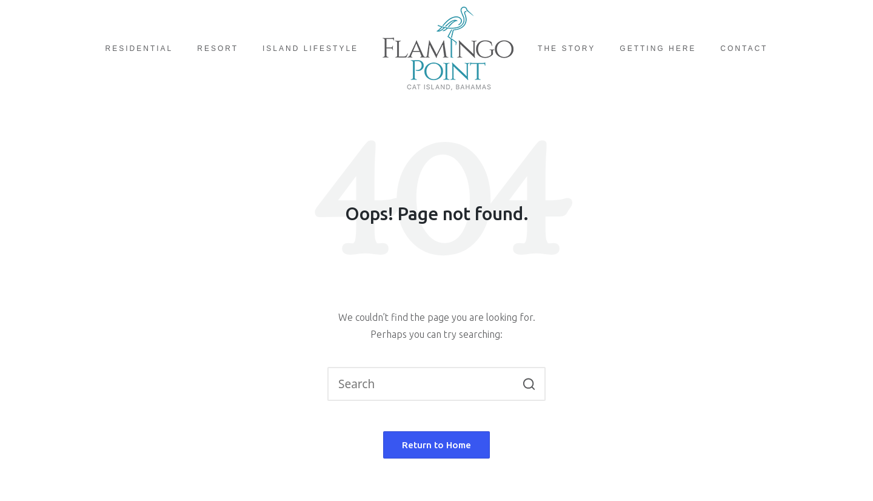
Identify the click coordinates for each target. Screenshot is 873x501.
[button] (529, 384)
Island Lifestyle (310, 48)
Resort (217, 48)
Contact (744, 48)
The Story (566, 48)
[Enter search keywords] (436, 384)
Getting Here (658, 48)
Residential (139, 48)
